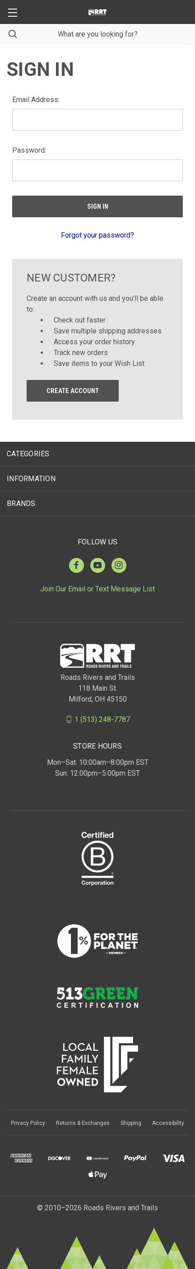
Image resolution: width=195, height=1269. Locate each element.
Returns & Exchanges (83, 1123)
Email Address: (36, 99)
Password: (29, 150)
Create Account (72, 391)
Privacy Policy (28, 1123)
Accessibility (168, 1123)
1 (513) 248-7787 (102, 719)
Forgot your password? (97, 235)
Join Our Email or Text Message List (97, 589)
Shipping (131, 1123)
